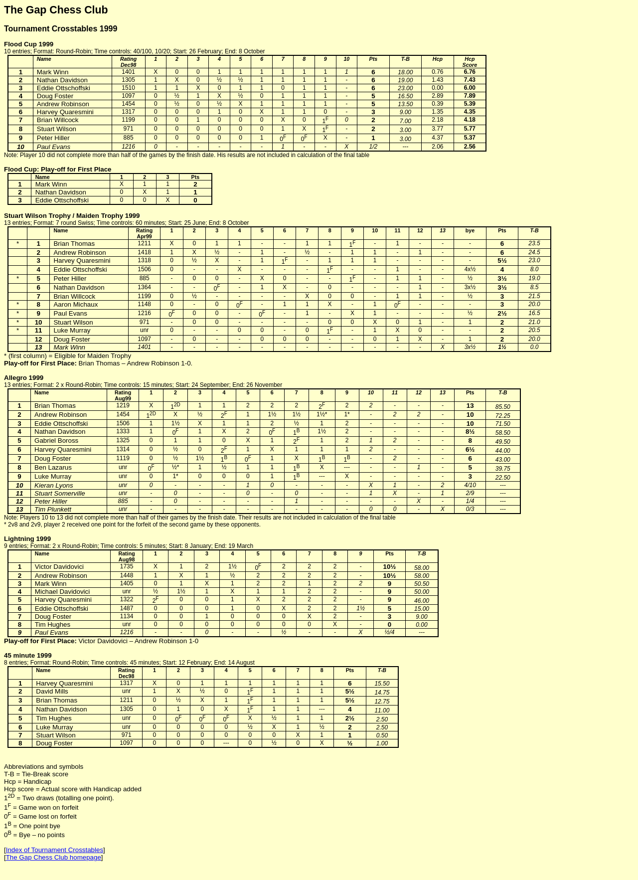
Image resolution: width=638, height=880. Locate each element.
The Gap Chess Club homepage (53, 857)
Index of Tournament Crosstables (54, 850)
